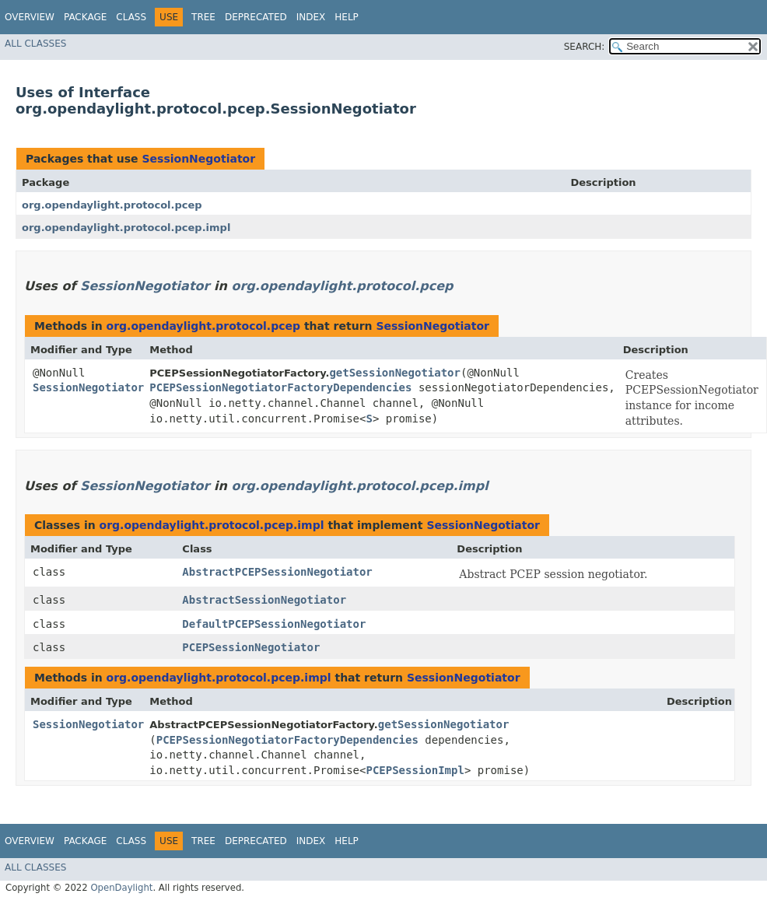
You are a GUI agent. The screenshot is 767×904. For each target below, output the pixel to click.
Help (346, 17)
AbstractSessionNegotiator (264, 600)
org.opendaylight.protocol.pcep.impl (126, 227)
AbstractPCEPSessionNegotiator (277, 572)
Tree (203, 17)
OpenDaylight (121, 887)
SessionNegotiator (198, 158)
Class (131, 17)
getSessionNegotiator (395, 372)
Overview (29, 17)
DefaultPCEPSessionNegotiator (274, 624)
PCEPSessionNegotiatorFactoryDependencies (280, 387)
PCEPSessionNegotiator (251, 647)
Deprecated (256, 17)
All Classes (35, 43)
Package (85, 17)
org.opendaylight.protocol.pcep (112, 205)
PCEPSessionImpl (415, 770)
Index (311, 17)
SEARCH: (584, 46)
